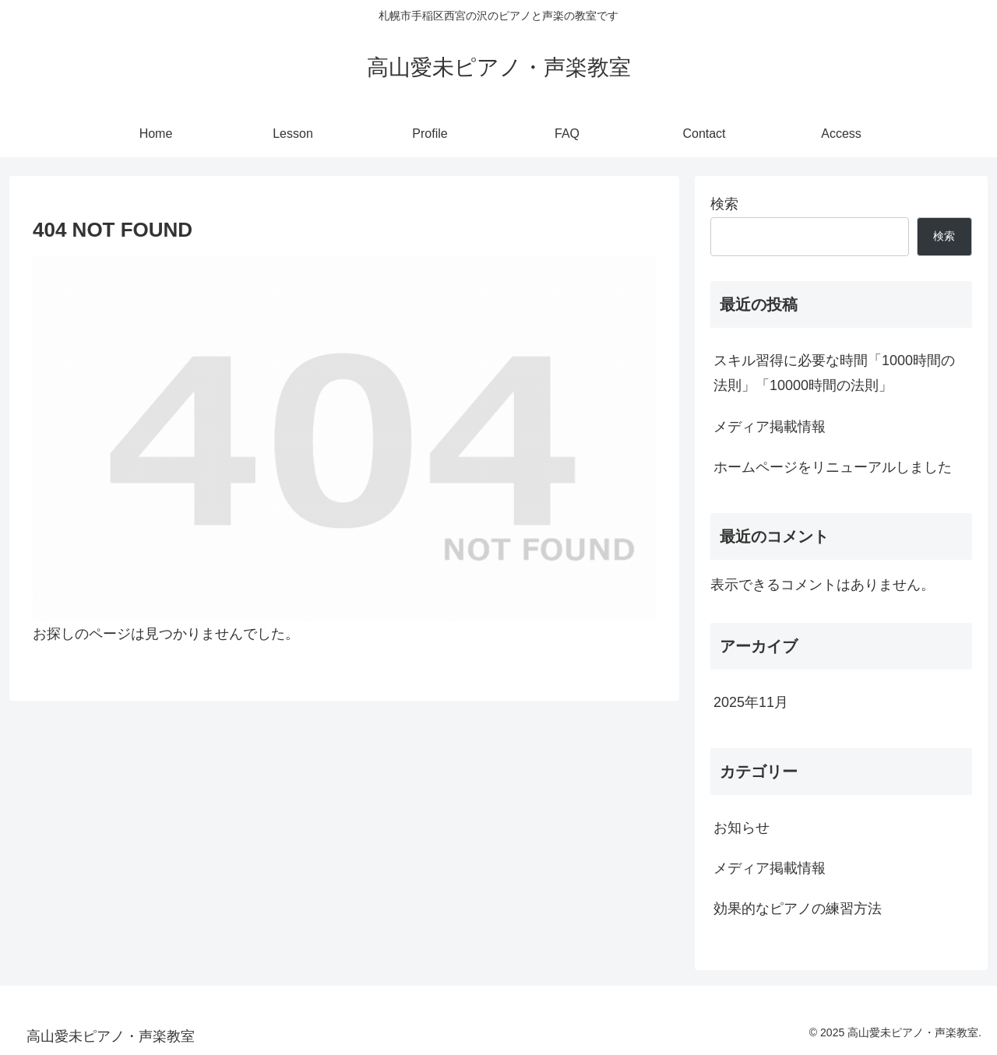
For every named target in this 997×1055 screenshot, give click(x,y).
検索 (724, 204)
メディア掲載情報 (769, 426)
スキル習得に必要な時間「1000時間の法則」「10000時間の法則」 (834, 373)
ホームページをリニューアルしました (832, 467)
